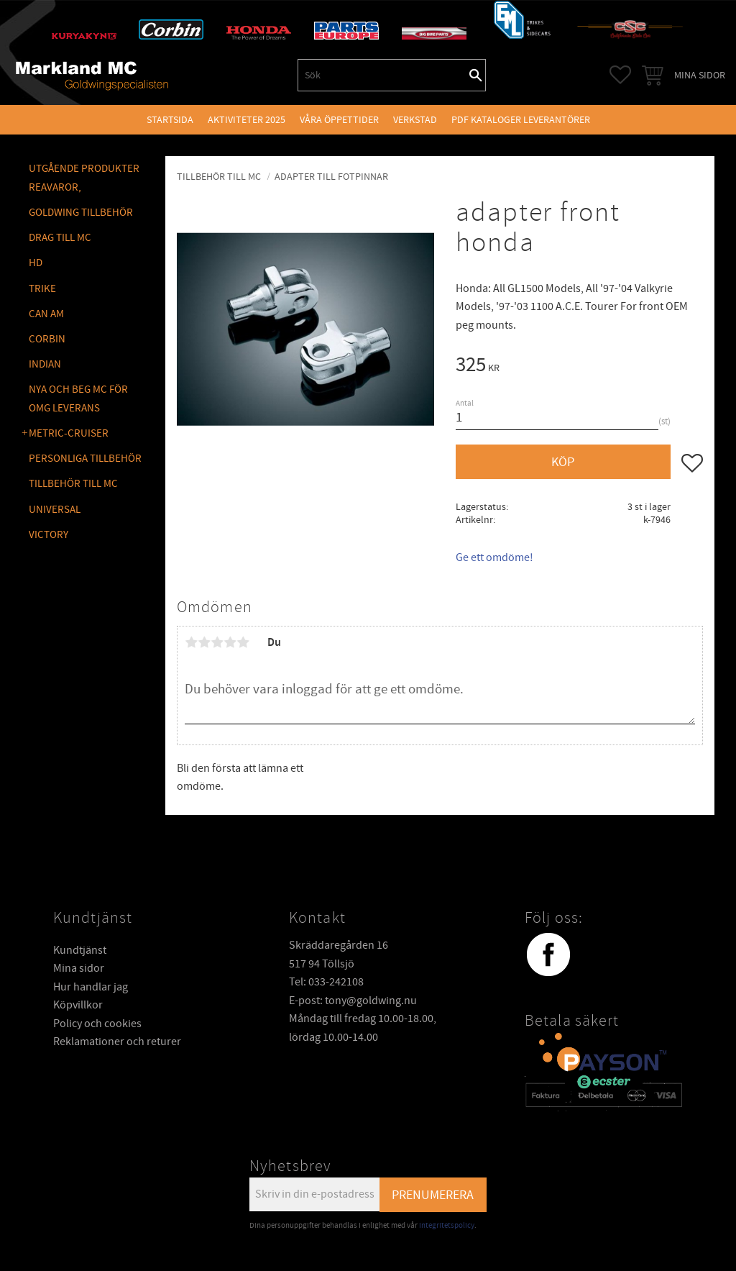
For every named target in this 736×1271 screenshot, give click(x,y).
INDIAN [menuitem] (45, 364)
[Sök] (475, 75)
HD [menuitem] (35, 263)
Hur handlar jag (90, 987)
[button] (620, 75)
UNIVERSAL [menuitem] (54, 509)
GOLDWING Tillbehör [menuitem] (81, 212)
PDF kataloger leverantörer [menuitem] (520, 120)
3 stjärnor (217, 642)
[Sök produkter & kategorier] (382, 75)
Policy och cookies (97, 1023)
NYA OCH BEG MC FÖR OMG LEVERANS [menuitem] (78, 399)
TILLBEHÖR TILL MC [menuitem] (73, 484)
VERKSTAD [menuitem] (415, 120)
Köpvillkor (78, 1005)
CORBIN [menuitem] (47, 339)
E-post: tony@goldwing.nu (353, 1000)
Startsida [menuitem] (170, 120)
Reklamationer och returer (117, 1041)
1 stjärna (191, 642)
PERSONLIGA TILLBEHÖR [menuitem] (85, 458)
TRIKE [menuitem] (42, 289)
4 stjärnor (230, 642)
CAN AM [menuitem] (46, 314)
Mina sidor (78, 968)
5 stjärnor (242, 642)
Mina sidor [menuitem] (699, 75)
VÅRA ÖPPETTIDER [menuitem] (339, 120)
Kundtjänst (79, 950)
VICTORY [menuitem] (48, 535)
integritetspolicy (446, 1225)
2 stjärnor (204, 642)
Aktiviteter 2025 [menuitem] (246, 120)
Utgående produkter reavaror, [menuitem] (84, 178)
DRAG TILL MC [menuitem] (60, 238)
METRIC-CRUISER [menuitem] (69, 433)
